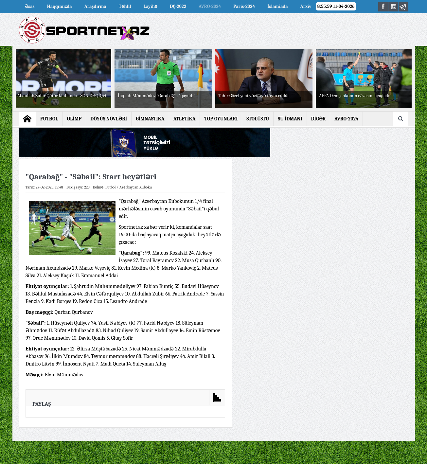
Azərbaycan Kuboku (135, 187)
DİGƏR (318, 119)
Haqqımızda (59, 6)
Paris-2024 (244, 6)
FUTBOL (49, 119)
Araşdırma (95, 6)
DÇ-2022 (178, 6)
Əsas (30, 6)
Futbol (110, 187)
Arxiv (305, 6)
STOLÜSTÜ (257, 119)
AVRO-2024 (210, 6)
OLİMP (74, 119)
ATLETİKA (184, 119)
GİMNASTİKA (150, 119)
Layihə (150, 6)
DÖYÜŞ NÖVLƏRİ (108, 119)
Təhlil (125, 6)
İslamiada (277, 6)
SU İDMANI (290, 119)
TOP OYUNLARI (221, 119)
